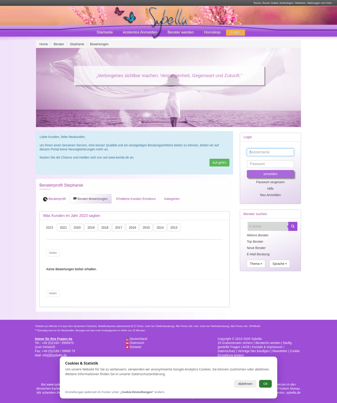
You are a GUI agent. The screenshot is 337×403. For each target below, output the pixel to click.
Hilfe (270, 188)
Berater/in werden (268, 343)
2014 (160, 227)
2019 (90, 227)
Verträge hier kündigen (254, 351)
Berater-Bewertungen (90, 199)
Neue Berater (256, 248)
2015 (146, 227)
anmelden (270, 174)
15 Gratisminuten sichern (235, 343)
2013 (173, 227)
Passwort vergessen (270, 182)
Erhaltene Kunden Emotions (135, 199)
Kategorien (171, 199)
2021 (63, 227)
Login (235, 32)
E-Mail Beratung (258, 254)
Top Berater (255, 241)
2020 (77, 227)
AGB (246, 347)
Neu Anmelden (270, 195)
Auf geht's (219, 162)
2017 (118, 227)
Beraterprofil (54, 199)
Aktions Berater (258, 235)
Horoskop (212, 32)
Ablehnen (245, 384)
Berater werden (181, 32)
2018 (104, 227)
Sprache (279, 264)
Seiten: (53, 252)
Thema (256, 264)
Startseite (104, 32)
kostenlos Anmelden (140, 32)
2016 (132, 227)
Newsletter (279, 351)
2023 (49, 227)
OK (265, 384)
